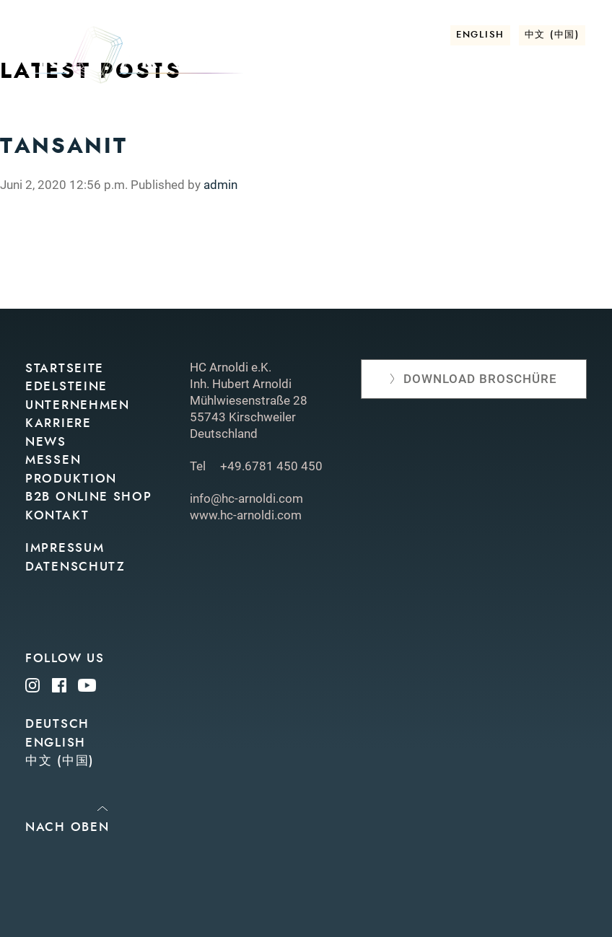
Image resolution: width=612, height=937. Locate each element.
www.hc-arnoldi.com (246, 515)
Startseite (64, 368)
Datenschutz (75, 566)
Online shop (543, 119)
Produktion (442, 119)
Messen (358, 119)
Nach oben (67, 827)
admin (220, 184)
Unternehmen (213, 119)
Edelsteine (110, 119)
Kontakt (559, 142)
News (296, 119)
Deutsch (57, 724)
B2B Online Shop (88, 497)
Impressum (64, 548)
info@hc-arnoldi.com (246, 498)
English (480, 35)
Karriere (58, 423)
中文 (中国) (552, 35)
